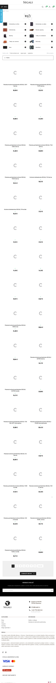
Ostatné (3, 623)
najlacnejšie (23, 53)
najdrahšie (30, 53)
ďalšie (40, 566)
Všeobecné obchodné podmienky (37, 622)
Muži (2, 622)
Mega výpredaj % (5, 627)
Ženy (2, 620)
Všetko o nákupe (32, 620)
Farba (7, 57)
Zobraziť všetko (28, 573)
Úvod (3, 11)
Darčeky (3, 625)
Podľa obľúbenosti (14, 53)
